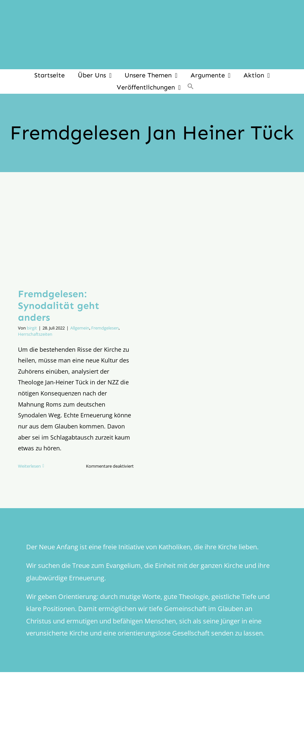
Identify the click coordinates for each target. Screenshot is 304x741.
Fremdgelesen (105, 328)
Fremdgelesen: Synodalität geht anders (58, 305)
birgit (32, 328)
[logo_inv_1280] (152, 9)
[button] (190, 87)
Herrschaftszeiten (35, 334)
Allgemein (79, 328)
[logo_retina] (153, 708)
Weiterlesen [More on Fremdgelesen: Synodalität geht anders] (29, 466)
